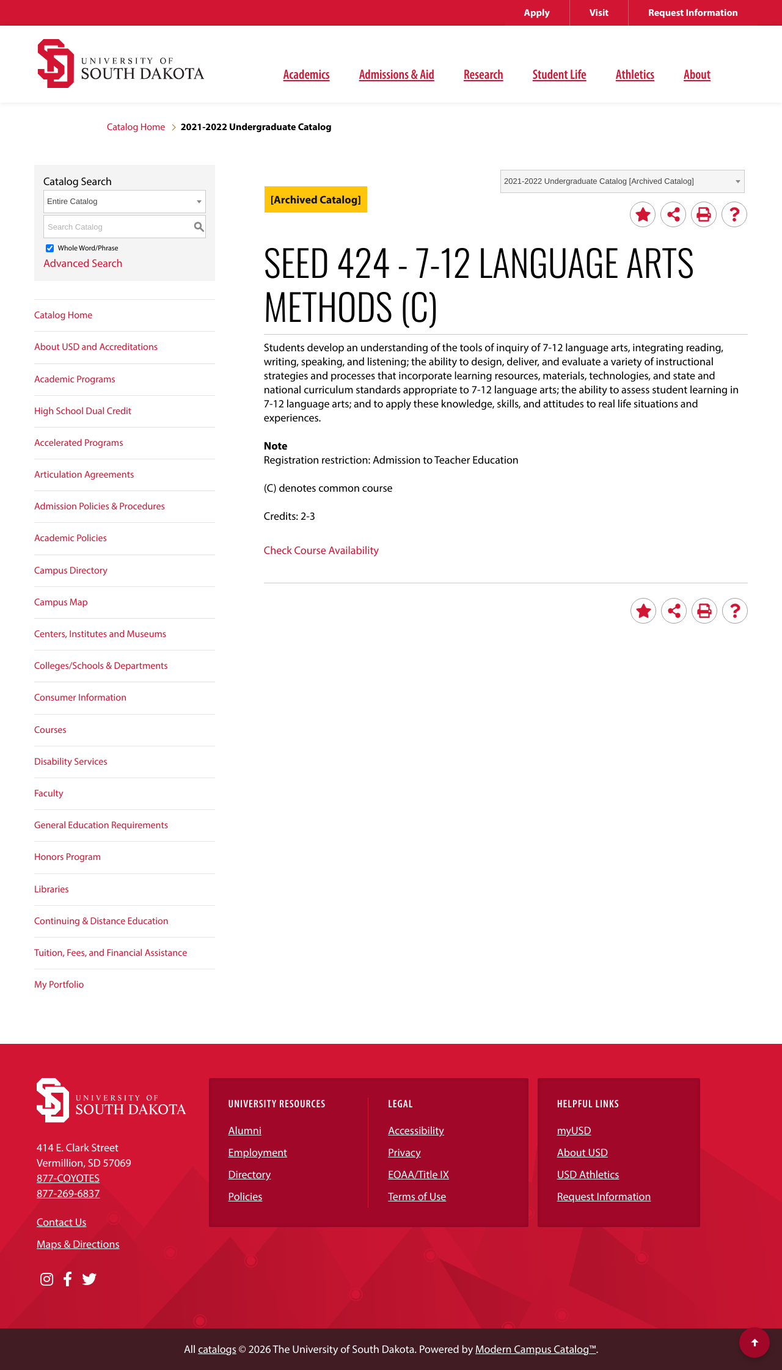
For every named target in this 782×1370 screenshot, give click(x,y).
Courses (50, 730)
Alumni (244, 1130)
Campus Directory (71, 570)
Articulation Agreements (84, 474)
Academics (306, 73)
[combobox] (622, 181)
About (697, 73)
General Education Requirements (101, 825)
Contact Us (61, 1222)
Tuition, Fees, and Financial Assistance (110, 953)
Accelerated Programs (78, 443)
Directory (249, 1174)
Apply (537, 13)
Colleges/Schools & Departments (101, 666)
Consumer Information (80, 697)
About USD (582, 1152)
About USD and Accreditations (96, 347)
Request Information (693, 13)
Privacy (404, 1152)
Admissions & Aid (396, 73)
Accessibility (416, 1130)
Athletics (635, 73)
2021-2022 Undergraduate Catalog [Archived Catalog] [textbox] (599, 181)
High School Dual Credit (82, 411)
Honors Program (67, 857)
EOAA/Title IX (418, 1174)
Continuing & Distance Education (101, 921)
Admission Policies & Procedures (99, 506)
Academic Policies (70, 538)
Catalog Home (136, 127)
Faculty (49, 793)
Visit (599, 13)
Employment (258, 1152)
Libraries (51, 889)
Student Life (559, 73)
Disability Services (71, 762)
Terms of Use (417, 1196)
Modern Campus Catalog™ (535, 1349)
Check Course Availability (321, 550)
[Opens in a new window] (46, 1279)
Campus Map (61, 602)
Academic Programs (74, 379)
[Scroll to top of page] (754, 1342)
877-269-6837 (68, 1193)
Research (483, 73)
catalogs (217, 1349)
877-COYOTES (68, 1178)
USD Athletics (588, 1174)
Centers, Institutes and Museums (100, 634)
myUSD (574, 1130)
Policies (245, 1196)
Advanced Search (83, 263)
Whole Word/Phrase (88, 248)
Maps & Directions (78, 1244)
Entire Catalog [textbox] (72, 201)
